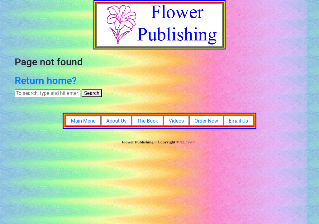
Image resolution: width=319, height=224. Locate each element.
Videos (176, 121)
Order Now (206, 121)
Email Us (238, 121)
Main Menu (83, 121)
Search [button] (91, 93)
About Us (116, 121)
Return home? (46, 80)
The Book (147, 121)
